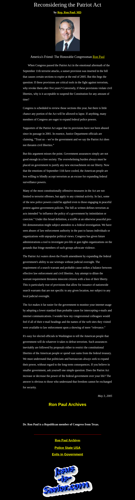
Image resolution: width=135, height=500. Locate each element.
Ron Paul (99, 57)
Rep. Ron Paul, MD (69, 12)
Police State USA (67, 448)
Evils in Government (67, 454)
